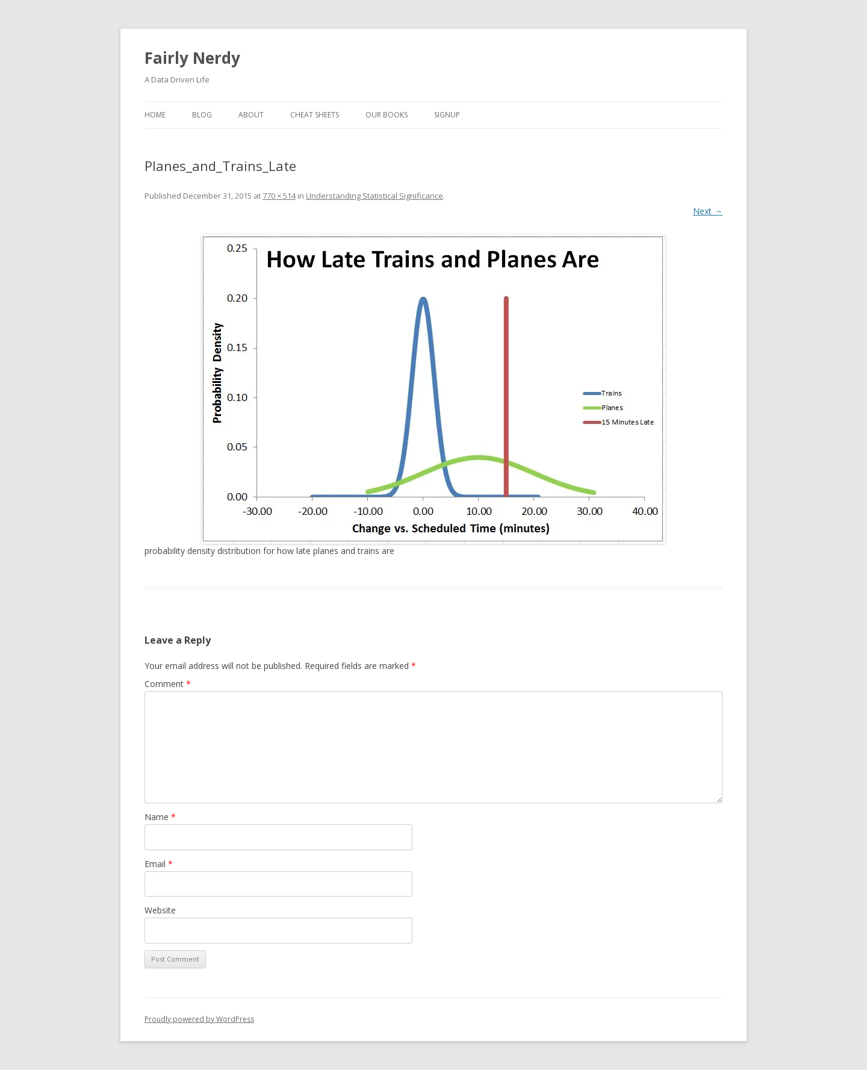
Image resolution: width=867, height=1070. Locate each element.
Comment (167, 683)
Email (158, 863)
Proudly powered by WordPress (199, 1019)
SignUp (447, 115)
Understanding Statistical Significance (374, 195)
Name (160, 817)
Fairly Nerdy (192, 58)
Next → (707, 211)
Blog (202, 115)
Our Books (386, 115)
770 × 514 (279, 195)
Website (160, 910)
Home (155, 115)
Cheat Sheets (314, 115)
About (251, 115)
